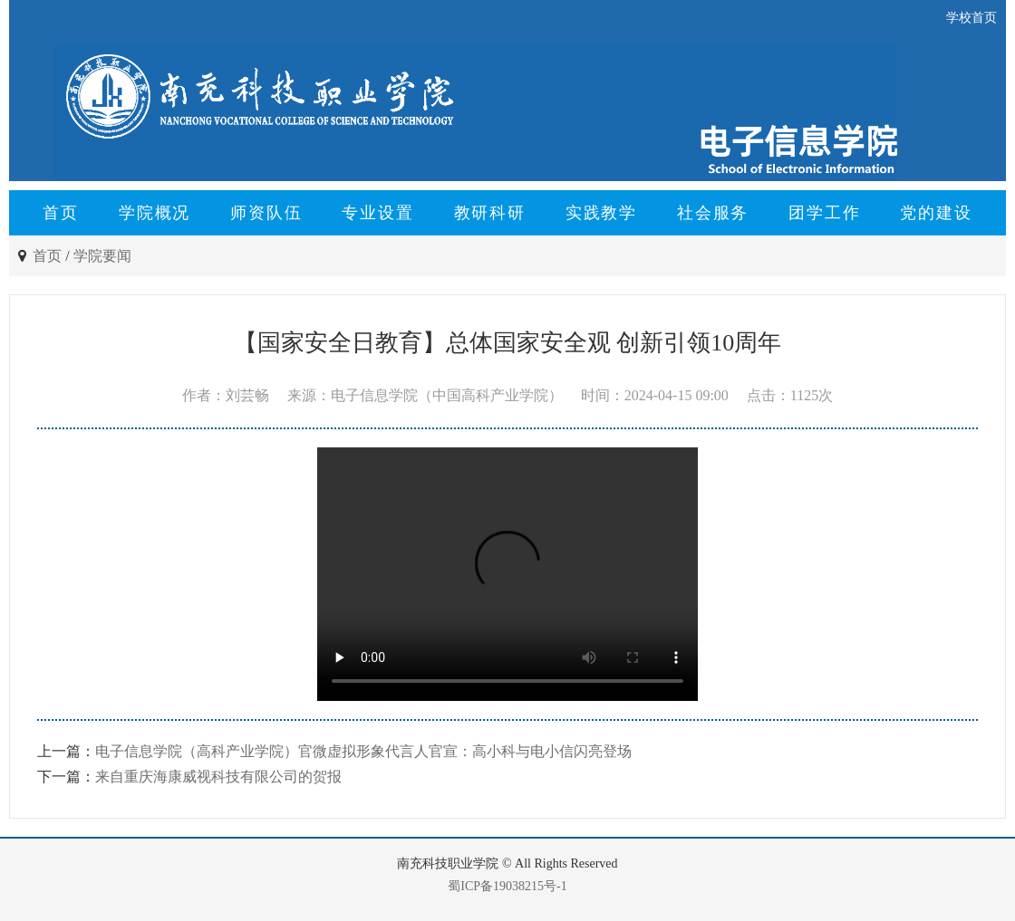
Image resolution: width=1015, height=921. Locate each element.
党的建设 (936, 213)
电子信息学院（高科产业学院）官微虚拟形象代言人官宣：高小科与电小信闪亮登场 (363, 751)
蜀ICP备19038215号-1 (507, 886)
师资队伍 (266, 213)
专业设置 (377, 213)
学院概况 (154, 213)
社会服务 (713, 213)
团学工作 (824, 213)
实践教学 (601, 213)
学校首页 (971, 17)
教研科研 (490, 213)
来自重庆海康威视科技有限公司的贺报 (218, 776)
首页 (61, 213)
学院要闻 (102, 256)
